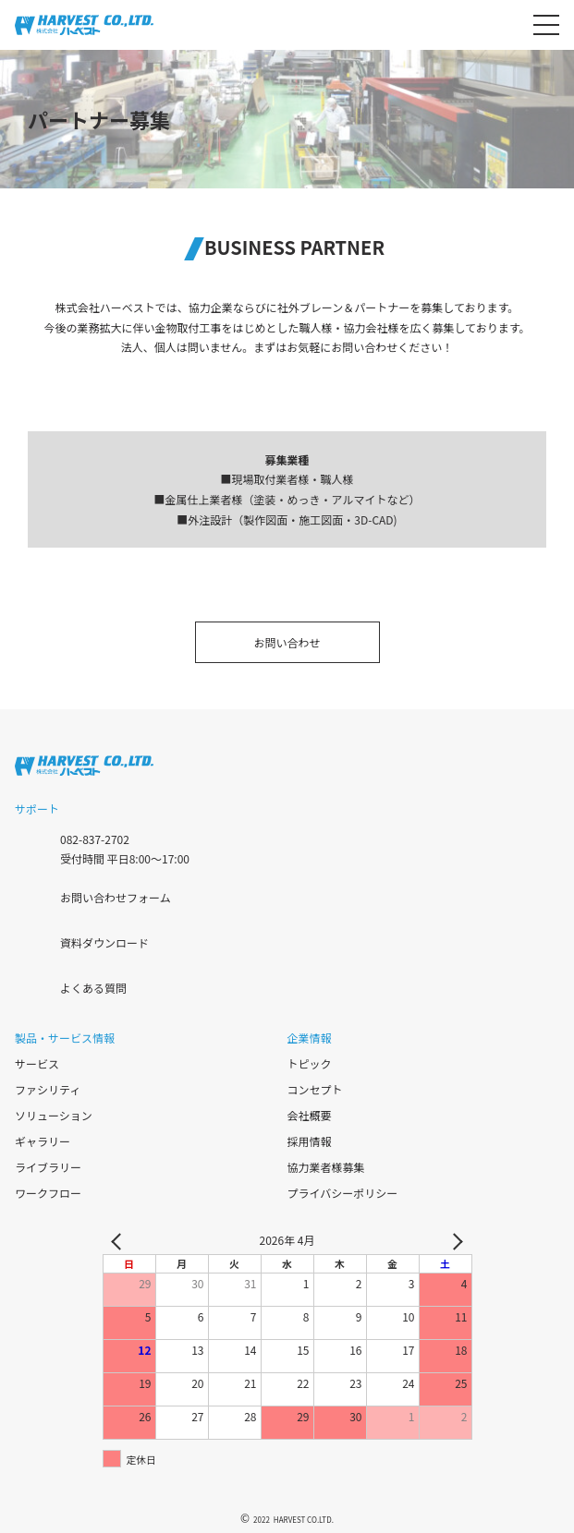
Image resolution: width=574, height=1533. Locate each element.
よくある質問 (93, 988)
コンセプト (315, 1089)
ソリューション (53, 1115)
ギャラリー (42, 1141)
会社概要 (309, 1115)
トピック (309, 1063)
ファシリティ (47, 1089)
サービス (37, 1063)
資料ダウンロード (104, 942)
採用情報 (309, 1141)
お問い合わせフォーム (115, 897)
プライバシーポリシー (342, 1193)
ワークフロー (48, 1193)
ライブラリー (48, 1167)
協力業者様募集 (326, 1167)
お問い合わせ (286, 642)
